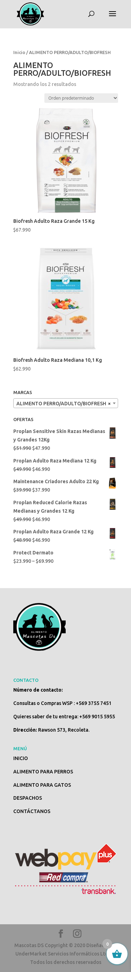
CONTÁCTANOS (31, 811)
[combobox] (65, 403)
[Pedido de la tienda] (81, 98)
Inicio (19, 52)
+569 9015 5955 (97, 716)
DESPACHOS (27, 798)
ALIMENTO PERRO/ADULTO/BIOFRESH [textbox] (63, 403)
